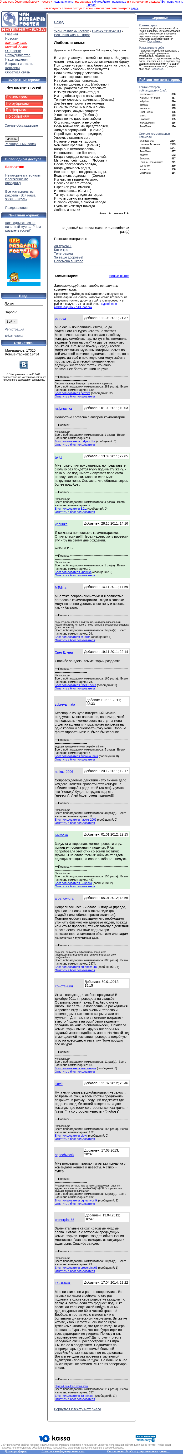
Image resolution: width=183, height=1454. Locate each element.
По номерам (17, 97)
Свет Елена (64, 652)
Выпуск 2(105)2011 (106, 31)
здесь (134, 8)
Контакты (12, 68)
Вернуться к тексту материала (77, 1409)
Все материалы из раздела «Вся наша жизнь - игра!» (20, 195)
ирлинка (61, 524)
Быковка (61, 835)
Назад (59, 22)
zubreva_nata (65, 704)
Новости (11, 38)
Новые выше (119, 276)
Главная (11, 34)
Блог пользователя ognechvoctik (76, 1200)
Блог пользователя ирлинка (73, 572)
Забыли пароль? (14, 336)
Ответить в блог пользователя (75, 396)
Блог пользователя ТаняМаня (74, 1395)
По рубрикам (17, 103)
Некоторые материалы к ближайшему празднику (23, 179)
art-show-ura (64, 898)
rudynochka (63, 409)
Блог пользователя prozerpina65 (76, 1267)
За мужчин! (62, 246)
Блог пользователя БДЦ (70, 508)
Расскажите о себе (151, 47)
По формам (16, 110)
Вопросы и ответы (19, 64)
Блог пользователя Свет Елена (75, 685)
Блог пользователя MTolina (73, 637)
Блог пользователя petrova (72, 393)
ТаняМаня (63, 1283)
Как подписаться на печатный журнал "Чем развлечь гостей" (23, 253)
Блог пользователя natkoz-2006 (76, 819)
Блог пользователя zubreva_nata (76, 756)
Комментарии (148, 25)
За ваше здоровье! (68, 257)
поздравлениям (63, 1)
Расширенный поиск (20, 144)
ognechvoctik (64, 1155)
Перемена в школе (68, 261)
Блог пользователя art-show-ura (76, 967)
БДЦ (58, 457)
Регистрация (14, 329)
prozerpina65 (64, 1220)
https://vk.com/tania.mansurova (71, 1386)
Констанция (64, 986)
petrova (60, 318)
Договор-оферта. (16, 1451)
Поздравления (16, 208)
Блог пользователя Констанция (75, 1068)
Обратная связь (17, 72)
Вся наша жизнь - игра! (72, 35)
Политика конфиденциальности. (62, 1451)
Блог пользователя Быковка (73, 883)
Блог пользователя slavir (71, 1135)
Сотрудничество (17, 55)
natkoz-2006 (64, 772)
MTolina (60, 587)
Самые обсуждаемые (21, 125)
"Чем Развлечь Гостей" (71, 31)
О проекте (13, 51)
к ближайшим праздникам (109, 1)
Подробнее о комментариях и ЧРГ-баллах (85, 305)
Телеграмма (63, 253)
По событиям (18, 116)
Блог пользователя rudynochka (75, 441)
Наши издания (16, 59)
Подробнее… (154, 41)
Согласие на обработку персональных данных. (138, 1451)
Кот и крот (62, 250)
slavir (59, 1084)
